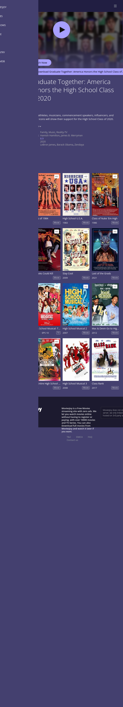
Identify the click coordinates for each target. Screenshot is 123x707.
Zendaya (79, 144)
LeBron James (48, 144)
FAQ (90, 436)
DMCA (79, 436)
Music (52, 132)
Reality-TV (61, 132)
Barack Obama (65, 144)
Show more (35, 126)
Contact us (72, 440)
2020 (43, 141)
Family (43, 132)
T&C (69, 436)
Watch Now (40, 62)
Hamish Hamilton (50, 135)
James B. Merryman (72, 135)
